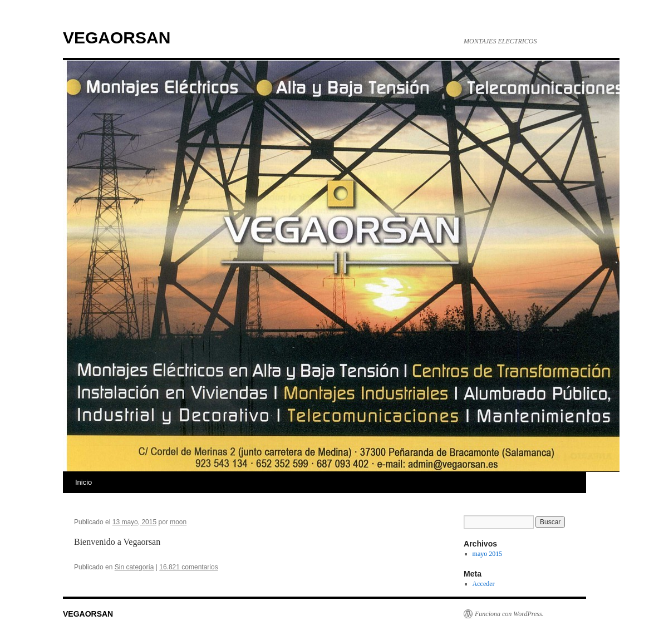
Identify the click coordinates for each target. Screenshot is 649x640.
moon (178, 522)
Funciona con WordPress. (509, 614)
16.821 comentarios (188, 567)
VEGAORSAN (116, 37)
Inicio (83, 482)
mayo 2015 (488, 554)
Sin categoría (134, 567)
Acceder (484, 584)
